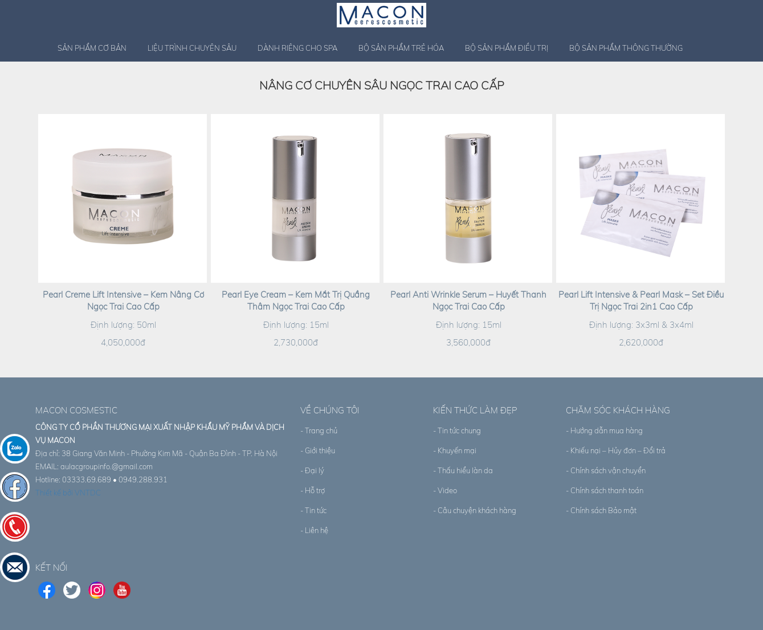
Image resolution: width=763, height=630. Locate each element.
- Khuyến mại (454, 450)
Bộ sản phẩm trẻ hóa (401, 47)
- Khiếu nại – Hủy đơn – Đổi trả (616, 450)
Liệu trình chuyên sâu (192, 47)
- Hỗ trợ (312, 490)
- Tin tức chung (457, 430)
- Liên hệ (314, 530)
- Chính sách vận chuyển (606, 470)
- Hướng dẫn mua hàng (604, 430)
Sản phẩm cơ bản (92, 47)
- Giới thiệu (317, 450)
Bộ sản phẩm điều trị (506, 47)
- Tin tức (313, 510)
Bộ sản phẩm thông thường (626, 47)
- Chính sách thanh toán (604, 490)
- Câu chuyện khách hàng (474, 510)
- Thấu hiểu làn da (463, 470)
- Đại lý (312, 470)
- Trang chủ (318, 430)
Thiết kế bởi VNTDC (68, 492)
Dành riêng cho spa (297, 47)
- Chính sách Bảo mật (601, 510)
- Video (445, 490)
